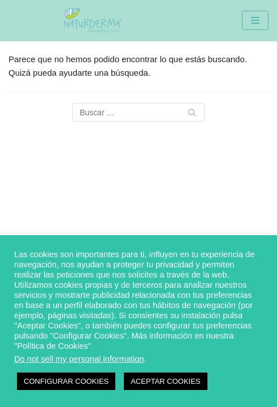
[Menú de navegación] (255, 20)
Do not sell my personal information (79, 358)
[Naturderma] (92, 20)
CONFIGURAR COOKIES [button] (66, 381)
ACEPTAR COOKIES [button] (165, 381)
